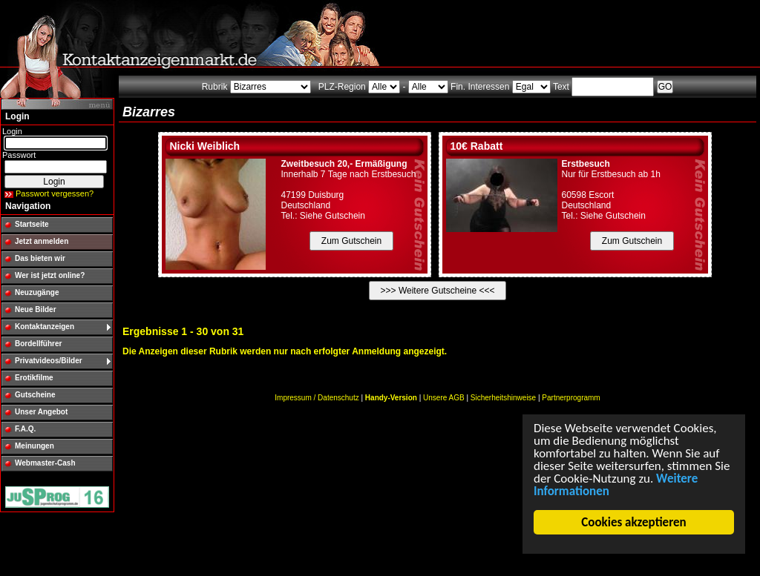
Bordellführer (38, 344)
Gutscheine (35, 395)
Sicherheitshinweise (503, 398)
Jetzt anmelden (41, 241)
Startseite (32, 224)
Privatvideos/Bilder (48, 361)
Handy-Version (391, 398)
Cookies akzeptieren (634, 522)
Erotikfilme (34, 378)
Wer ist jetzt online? (50, 275)
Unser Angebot (41, 412)
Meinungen (34, 446)
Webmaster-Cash (45, 463)
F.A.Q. (25, 429)
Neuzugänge (37, 292)
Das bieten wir (40, 258)
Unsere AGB (444, 398)
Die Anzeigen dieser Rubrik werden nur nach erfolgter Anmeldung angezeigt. (284, 351)
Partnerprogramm (571, 398)
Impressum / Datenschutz (316, 398)
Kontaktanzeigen (44, 326)
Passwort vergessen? (55, 193)
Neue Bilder (35, 309)
